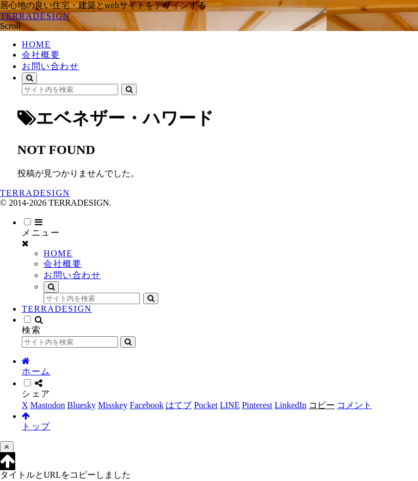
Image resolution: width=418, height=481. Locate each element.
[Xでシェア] (25, 405)
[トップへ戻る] (7, 447)
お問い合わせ (72, 275)
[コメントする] (354, 405)
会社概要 (63, 263)
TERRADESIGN (57, 308)
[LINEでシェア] (229, 405)
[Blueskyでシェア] (81, 405)
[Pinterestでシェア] (257, 405)
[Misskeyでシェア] (112, 405)
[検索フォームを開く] (29, 78)
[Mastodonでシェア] (47, 405)
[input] (70, 89)
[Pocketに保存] (206, 405)
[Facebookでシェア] (146, 405)
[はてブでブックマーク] (178, 405)
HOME (58, 253)
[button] (129, 89)
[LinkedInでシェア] (290, 405)
